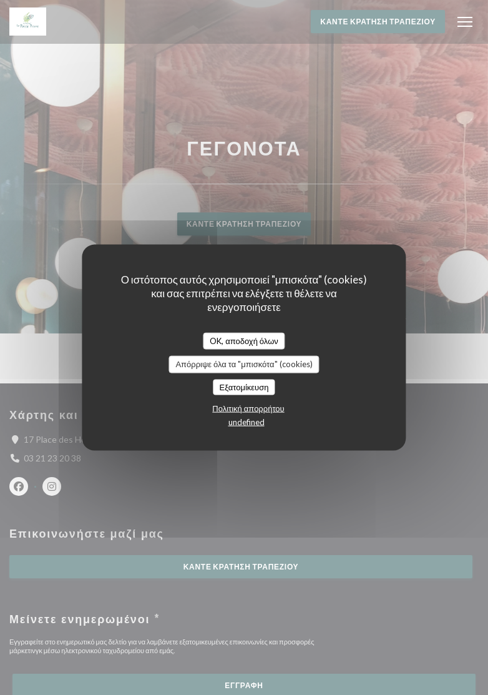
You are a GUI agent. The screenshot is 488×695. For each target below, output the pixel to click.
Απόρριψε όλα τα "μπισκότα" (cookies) (243, 364)
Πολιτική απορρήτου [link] (248, 408)
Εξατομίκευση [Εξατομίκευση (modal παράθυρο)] (244, 387)
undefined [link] (246, 422)
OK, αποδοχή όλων (244, 340)
